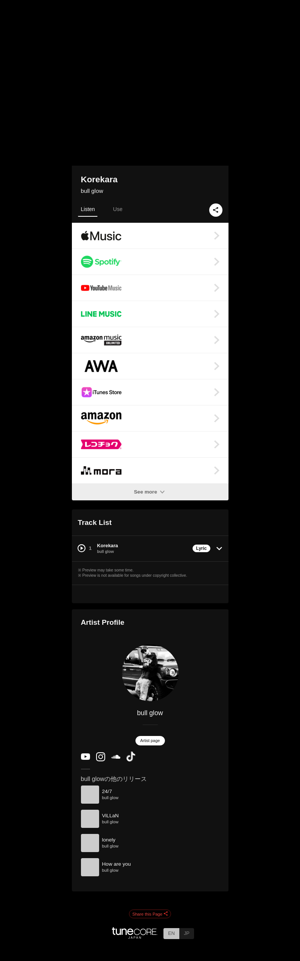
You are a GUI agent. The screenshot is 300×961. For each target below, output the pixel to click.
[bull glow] (150, 672)
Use (118, 209)
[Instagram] (100, 759)
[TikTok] (130, 760)
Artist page (150, 740)
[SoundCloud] (115, 757)
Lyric (201, 548)
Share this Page (150, 914)
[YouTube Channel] (85, 758)
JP (187, 933)
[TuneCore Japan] (134, 936)
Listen (88, 209)
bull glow (92, 191)
